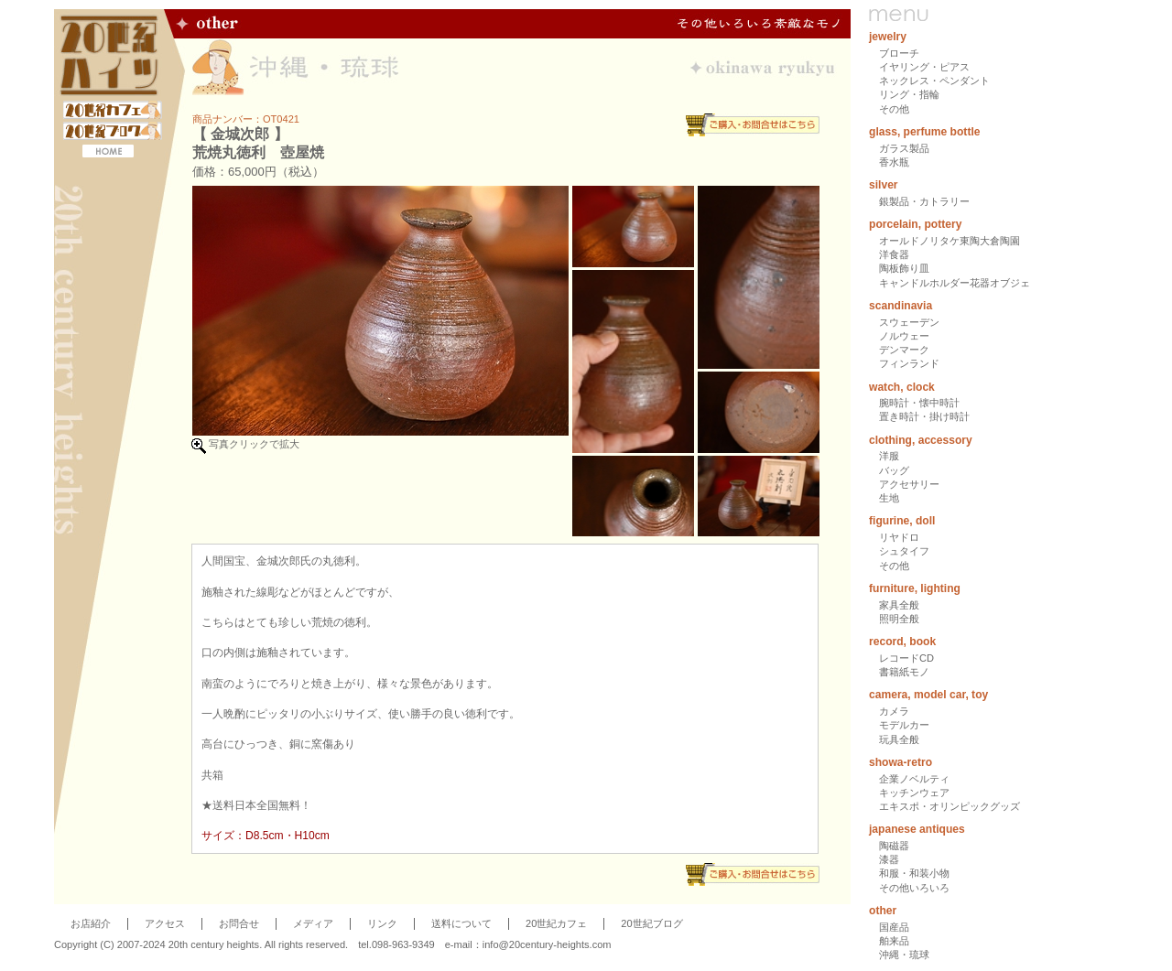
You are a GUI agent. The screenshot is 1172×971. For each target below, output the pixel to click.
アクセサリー (909, 484)
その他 (894, 108)
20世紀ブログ (651, 923)
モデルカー (904, 724)
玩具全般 (899, 739)
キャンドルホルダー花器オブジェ (954, 282)
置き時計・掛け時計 (924, 416)
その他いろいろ (914, 887)
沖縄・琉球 (904, 954)
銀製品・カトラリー (924, 201)
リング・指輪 (909, 94)
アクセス (165, 923)
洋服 (889, 455)
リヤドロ (899, 537)
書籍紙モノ (904, 671)
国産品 (894, 927)
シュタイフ (904, 550)
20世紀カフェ (556, 923)
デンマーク (904, 349)
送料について (461, 923)
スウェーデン (909, 322)
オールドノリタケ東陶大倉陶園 (949, 240)
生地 (889, 497)
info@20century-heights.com (547, 944)
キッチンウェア (914, 792)
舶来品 (894, 940)
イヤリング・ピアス (924, 66)
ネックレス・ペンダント (934, 80)
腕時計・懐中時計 (919, 402)
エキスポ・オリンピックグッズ (949, 806)
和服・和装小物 (914, 873)
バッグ (894, 470)
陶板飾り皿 (904, 268)
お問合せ (239, 923)
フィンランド (909, 363)
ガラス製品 (904, 148)
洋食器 (894, 254)
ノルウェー (904, 335)
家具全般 (899, 604)
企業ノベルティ (914, 778)
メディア (313, 923)
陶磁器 (894, 845)
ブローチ (899, 53)
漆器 (889, 859)
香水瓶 (894, 161)
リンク (382, 923)
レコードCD (906, 658)
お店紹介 (91, 923)
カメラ (894, 711)
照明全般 (899, 618)
